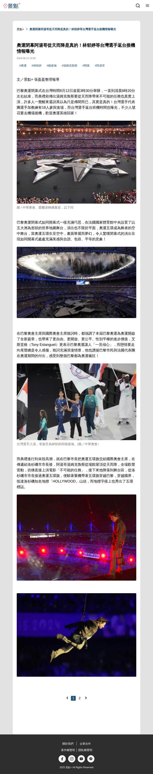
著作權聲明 (68, 750)
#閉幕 (86, 65)
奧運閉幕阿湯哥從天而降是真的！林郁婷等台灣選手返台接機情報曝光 (72, 29)
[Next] (86, 698)
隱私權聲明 (85, 750)
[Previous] (67, 698)
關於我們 (68, 743)
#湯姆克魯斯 (69, 65)
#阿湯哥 (100, 65)
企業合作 (85, 743)
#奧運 (22, 65)
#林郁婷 (37, 65)
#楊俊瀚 (52, 65)
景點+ (20, 29)
